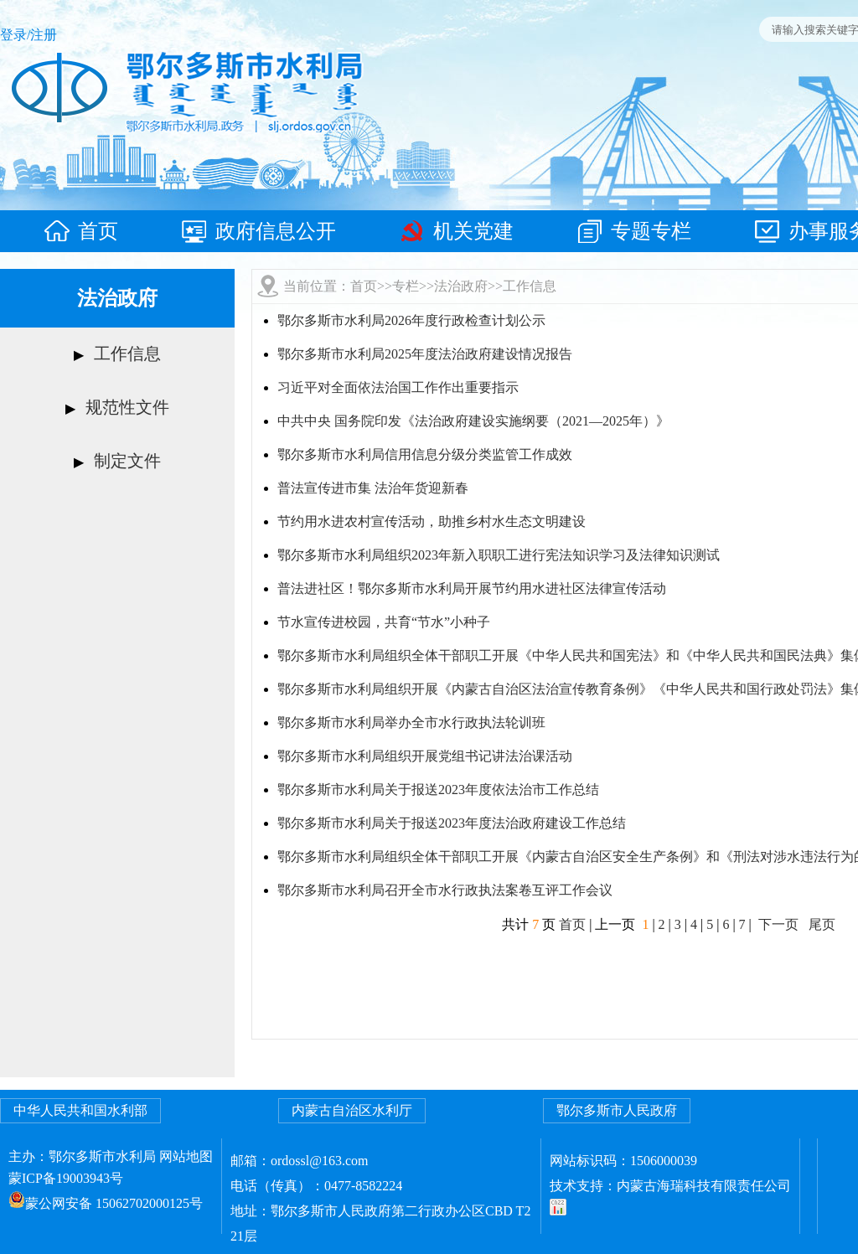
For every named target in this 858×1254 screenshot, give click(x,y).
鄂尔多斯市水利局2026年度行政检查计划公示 (411, 320)
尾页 (822, 924)
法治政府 (461, 286)
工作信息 (127, 353)
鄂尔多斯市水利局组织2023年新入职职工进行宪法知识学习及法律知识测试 (498, 555)
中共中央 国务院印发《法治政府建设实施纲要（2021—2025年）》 (473, 421)
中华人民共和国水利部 (80, 1110)
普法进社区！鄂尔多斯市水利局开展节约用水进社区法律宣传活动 (471, 588)
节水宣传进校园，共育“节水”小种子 (383, 622)
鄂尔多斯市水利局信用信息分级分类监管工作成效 (424, 454)
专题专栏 (634, 231)
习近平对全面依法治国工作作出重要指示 (398, 387)
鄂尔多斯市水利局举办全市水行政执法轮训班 (411, 722)
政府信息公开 (259, 231)
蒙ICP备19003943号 (65, 1178)
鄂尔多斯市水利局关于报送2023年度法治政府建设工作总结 (451, 823)
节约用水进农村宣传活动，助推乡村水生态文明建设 (431, 521)
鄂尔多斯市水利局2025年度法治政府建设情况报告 (424, 354)
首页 (81, 231)
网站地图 (186, 1156)
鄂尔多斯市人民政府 (616, 1110)
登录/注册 (28, 35)
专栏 (405, 286)
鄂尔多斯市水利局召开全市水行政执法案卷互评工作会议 (444, 890)
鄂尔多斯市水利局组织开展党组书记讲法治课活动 (424, 756)
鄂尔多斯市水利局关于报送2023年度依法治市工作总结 (438, 789)
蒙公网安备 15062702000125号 (114, 1203)
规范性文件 (127, 407)
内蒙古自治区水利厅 (352, 1110)
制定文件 (127, 461)
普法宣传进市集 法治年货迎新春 (372, 488)
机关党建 (457, 231)
